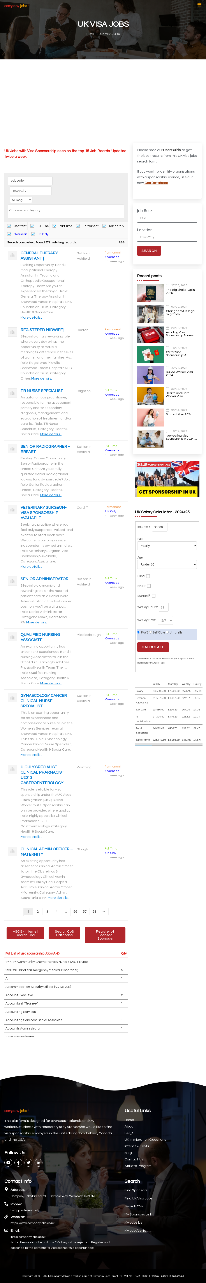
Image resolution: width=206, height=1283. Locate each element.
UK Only (39, 234)
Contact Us (134, 1159)
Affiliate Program (138, 1166)
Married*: (144, 596)
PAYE (142, 632)
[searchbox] (66, 210)
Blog (128, 1153)
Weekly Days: (147, 620)
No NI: (141, 586)
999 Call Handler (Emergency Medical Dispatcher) (41, 970)
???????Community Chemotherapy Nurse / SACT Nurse (46, 962)
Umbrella (174, 632)
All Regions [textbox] (20, 200)
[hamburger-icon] (199, 5)
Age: (140, 557)
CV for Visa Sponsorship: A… (177, 354)
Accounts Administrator (22, 1028)
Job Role (144, 210)
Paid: (140, 539)
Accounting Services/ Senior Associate (33, 1020)
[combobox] (21, 200)
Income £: (144, 527)
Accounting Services (20, 1012)
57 (85, 911)
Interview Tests (137, 1146)
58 (94, 911)
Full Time (39, 226)
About (130, 1126)
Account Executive (19, 995)
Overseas (17, 234)
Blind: (141, 576)
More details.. (31, 317)
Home (129, 1120)
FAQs (129, 1133)
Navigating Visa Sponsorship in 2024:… (181, 437)
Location (145, 229)
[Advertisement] (103, 92)
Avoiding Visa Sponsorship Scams (180, 334)
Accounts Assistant (19, 1037)
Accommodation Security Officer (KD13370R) (38, 987)
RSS (122, 242)
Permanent (87, 226)
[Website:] (6, 1217)
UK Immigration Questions (145, 1139)
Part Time (62, 226)
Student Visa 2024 (179, 414)
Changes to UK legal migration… (180, 313)
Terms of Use (176, 1276)
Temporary (113, 226)
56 (75, 911)
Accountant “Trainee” (21, 1003)
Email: (15, 1230)
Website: (18, 1217)
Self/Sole (157, 632)
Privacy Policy (158, 1276)
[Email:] (6, 1230)
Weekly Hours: (147, 607)
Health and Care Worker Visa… (178, 395)
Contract (16, 226)
